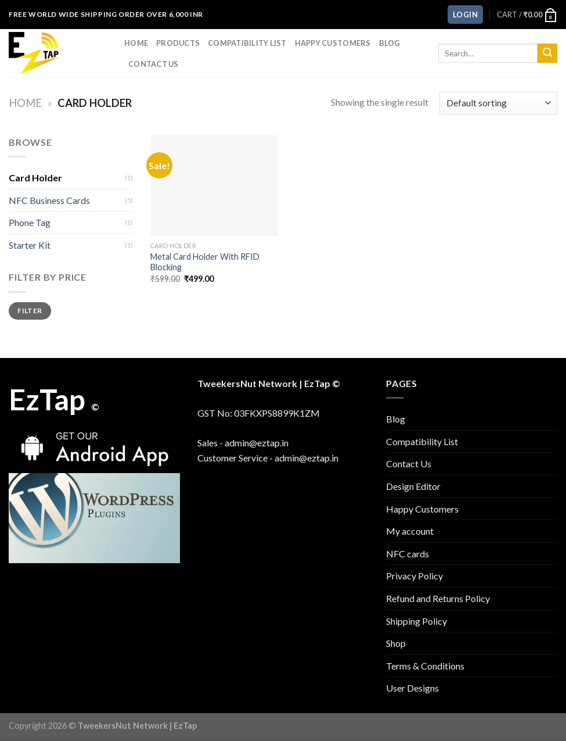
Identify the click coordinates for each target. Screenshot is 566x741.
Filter (29, 310)
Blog (390, 43)
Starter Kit (30, 244)
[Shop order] (498, 103)
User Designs (412, 687)
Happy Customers (333, 43)
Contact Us (153, 64)
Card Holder (35, 177)
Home (136, 43)
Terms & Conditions (425, 665)
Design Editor (413, 486)
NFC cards (407, 553)
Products (178, 43)
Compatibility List (247, 43)
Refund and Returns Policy (438, 598)
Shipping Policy (416, 621)
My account (410, 530)
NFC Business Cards (49, 200)
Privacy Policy (414, 575)
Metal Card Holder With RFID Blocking (204, 262)
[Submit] (547, 53)
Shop (396, 643)
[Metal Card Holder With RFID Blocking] (214, 185)
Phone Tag (30, 222)
